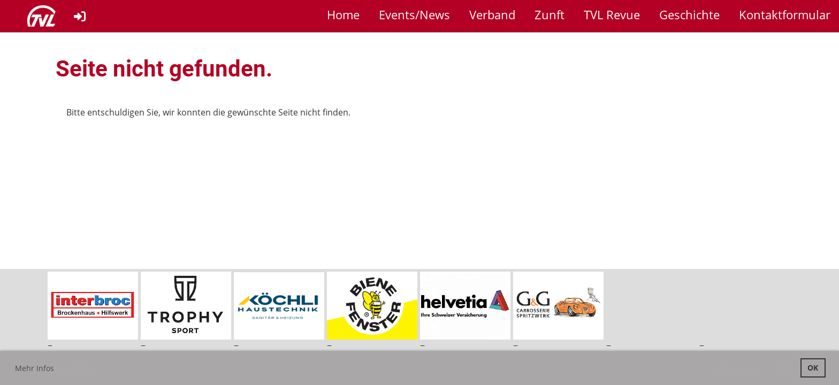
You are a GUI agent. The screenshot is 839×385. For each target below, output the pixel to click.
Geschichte (689, 14)
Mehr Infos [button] (34, 368)
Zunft (550, 14)
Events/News (414, 14)
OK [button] (812, 368)
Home (343, 14)
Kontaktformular (784, 14)
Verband (492, 14)
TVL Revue (612, 14)
